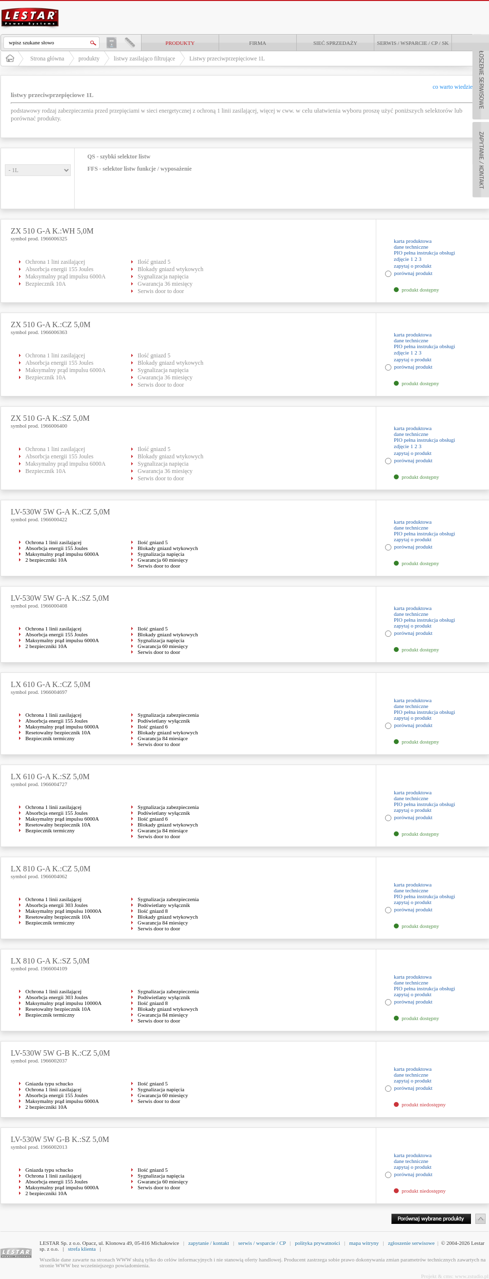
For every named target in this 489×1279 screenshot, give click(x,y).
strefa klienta (82, 1249)
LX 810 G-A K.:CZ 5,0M (51, 869)
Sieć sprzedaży (335, 43)
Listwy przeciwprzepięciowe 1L (227, 58)
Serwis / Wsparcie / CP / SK (413, 43)
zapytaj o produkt (412, 266)
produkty (180, 43)
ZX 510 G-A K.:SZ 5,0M (50, 418)
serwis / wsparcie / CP (261, 1243)
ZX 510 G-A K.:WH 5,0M (52, 231)
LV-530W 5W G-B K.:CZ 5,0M (60, 1053)
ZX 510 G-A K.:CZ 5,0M (51, 324)
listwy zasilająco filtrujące (144, 58)
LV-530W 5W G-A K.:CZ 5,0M (60, 512)
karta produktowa (412, 241)
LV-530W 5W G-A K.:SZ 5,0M (60, 598)
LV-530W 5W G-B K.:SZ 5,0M (60, 1139)
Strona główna (47, 58)
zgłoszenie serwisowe (411, 1243)
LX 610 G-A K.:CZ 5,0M (51, 684)
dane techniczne (411, 247)
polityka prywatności (317, 1243)
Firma (257, 43)
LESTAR (30, 7)
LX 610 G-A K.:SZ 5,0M (50, 776)
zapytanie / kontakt (208, 1243)
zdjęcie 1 (403, 259)
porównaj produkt (413, 273)
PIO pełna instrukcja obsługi (424, 253)
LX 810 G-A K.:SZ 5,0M (50, 961)
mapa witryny (364, 1243)
